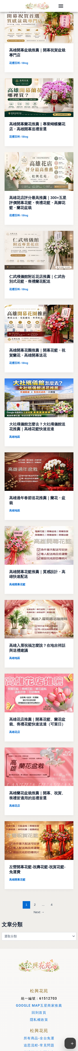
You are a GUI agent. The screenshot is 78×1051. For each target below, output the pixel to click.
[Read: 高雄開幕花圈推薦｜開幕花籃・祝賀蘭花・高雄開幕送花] (39, 323)
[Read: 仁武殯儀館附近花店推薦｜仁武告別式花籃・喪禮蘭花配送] (39, 250)
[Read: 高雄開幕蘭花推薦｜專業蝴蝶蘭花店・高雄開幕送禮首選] (39, 97)
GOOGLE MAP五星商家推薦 (39, 1005)
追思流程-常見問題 (39, 1045)
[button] (61, 6)
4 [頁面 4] (52, 904)
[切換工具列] (70, 1043)
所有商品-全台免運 (39, 1038)
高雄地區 (14, 436)
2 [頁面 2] (35, 904)
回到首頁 (39, 1013)
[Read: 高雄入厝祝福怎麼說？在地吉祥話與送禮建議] (39, 619)
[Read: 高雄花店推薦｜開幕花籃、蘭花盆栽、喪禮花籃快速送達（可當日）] (39, 692)
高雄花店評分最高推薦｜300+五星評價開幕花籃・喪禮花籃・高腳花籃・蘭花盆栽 (37, 202)
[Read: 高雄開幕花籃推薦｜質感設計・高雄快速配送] (39, 545)
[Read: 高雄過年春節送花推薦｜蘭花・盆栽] (39, 471)
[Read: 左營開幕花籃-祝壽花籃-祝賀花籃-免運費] (39, 840)
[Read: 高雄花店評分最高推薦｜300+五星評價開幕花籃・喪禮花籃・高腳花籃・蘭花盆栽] (39, 171)
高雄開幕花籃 (17, 584)
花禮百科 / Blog (18, 63)
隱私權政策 (39, 1020)
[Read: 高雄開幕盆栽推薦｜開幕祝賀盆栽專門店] (39, 23)
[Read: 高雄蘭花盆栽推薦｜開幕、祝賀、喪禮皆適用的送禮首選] (39, 766)
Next (39, 912)
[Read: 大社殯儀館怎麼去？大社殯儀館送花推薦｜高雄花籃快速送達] (39, 397)
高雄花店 (14, 732)
